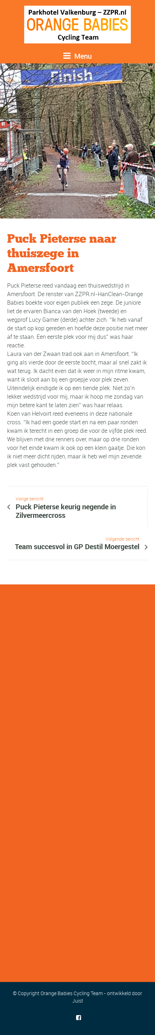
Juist (77, 1000)
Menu (77, 56)
